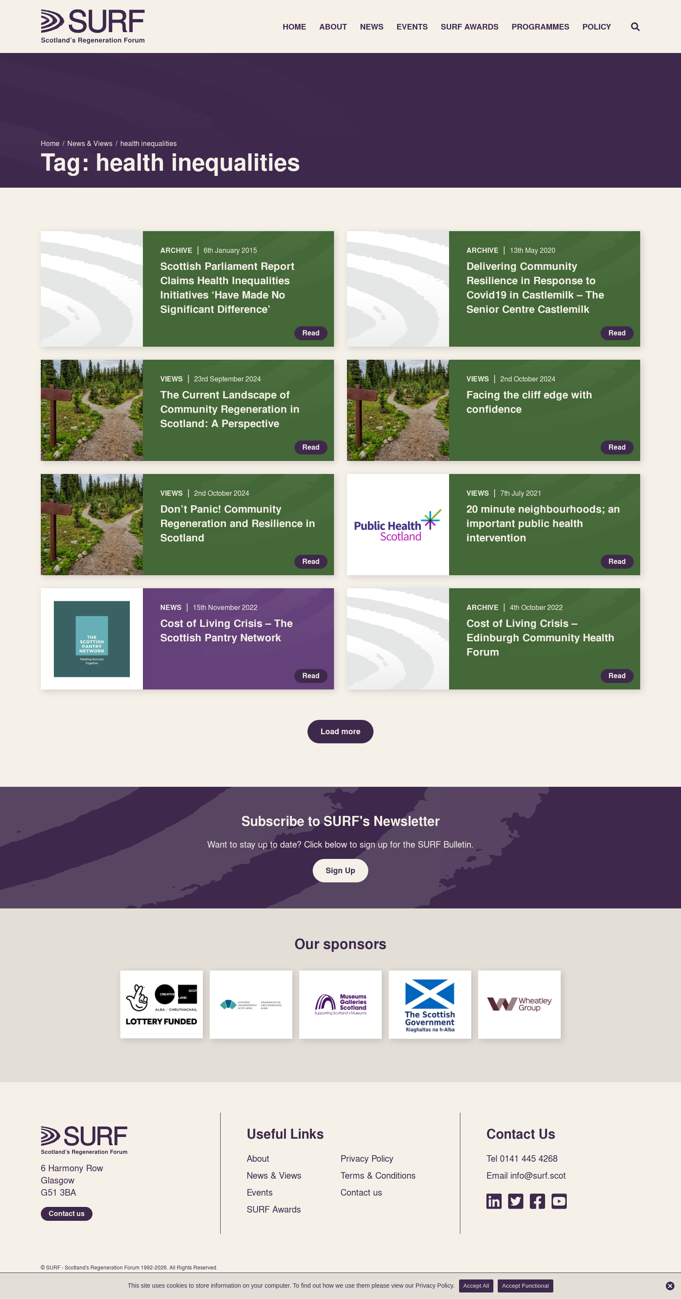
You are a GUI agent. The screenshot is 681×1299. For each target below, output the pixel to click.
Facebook (537, 1201)
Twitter (515, 1201)
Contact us (67, 1214)
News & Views (274, 1175)
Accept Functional (525, 1285)
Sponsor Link (161, 1004)
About (333, 26)
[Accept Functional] (670, 1286)
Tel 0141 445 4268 (522, 1158)
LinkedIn (494, 1201)
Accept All (476, 1285)
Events (412, 26)
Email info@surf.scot (526, 1175)
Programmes (540, 26)
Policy (596, 26)
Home (93, 26)
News (371, 26)
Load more (340, 731)
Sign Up (340, 870)
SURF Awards (470, 26)
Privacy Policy (366, 1158)
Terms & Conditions (378, 1175)
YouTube (559, 1201)
